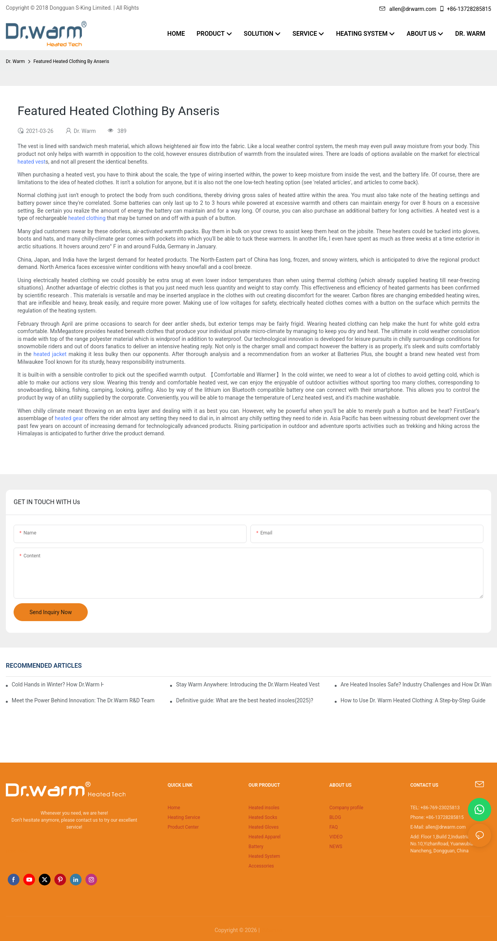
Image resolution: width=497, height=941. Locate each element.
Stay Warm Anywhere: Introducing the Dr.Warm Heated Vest (248, 684)
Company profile (346, 807)
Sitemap (271, 930)
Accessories (261, 866)
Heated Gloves (263, 827)
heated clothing (87, 218)
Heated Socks (262, 817)
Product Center (183, 827)
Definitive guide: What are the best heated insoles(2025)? (244, 700)
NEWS (335, 846)
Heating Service (184, 817)
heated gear (69, 418)
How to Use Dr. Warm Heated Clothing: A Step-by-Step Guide (413, 700)
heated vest (31, 162)
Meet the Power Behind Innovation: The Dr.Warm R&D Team (83, 700)
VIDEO (335, 837)
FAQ (333, 827)
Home (174, 807)
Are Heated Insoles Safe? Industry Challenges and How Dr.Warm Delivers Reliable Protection (416, 684)
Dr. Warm (15, 61)
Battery (255, 846)
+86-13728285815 (465, 9)
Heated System (264, 856)
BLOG (335, 817)
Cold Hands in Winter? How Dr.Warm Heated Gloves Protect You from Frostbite (58, 684)
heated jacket (49, 354)
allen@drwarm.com (407, 9)
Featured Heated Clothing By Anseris (71, 61)
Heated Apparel (264, 837)
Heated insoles (264, 807)
